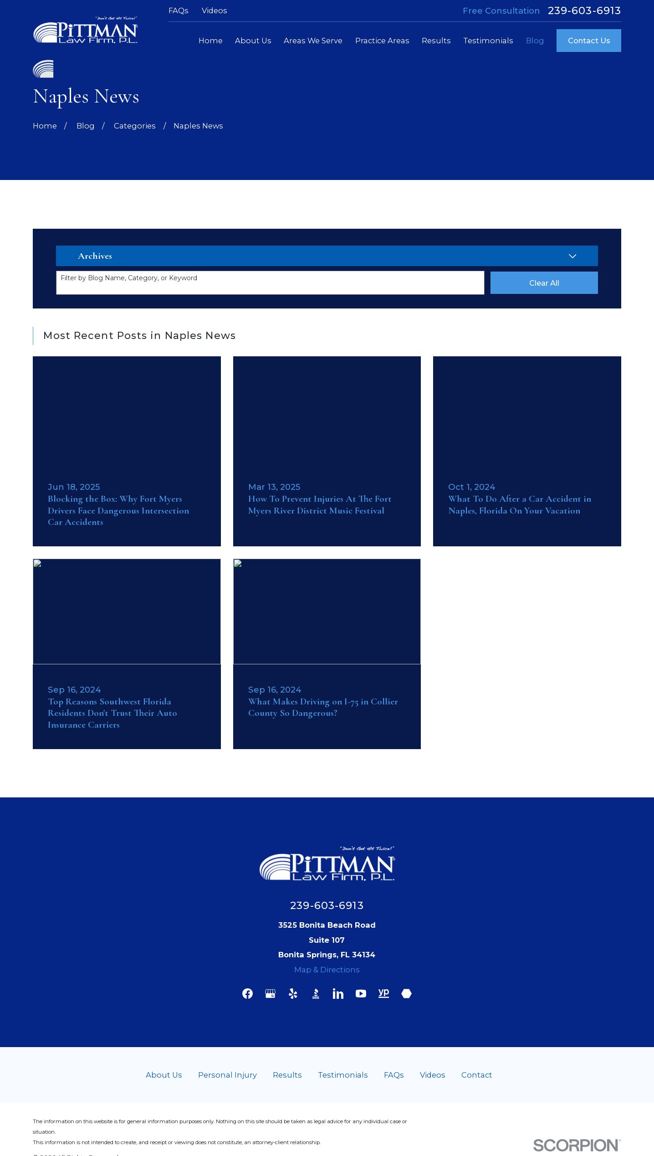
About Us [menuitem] (253, 40)
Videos (214, 10)
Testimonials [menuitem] (488, 40)
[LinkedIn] (338, 993)
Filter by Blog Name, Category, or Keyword (129, 278)
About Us (164, 1074)
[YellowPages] (383, 993)
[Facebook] (247, 993)
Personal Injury (227, 1074)
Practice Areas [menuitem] (382, 40)
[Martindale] (406, 993)
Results (287, 1074)
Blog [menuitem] (535, 40)
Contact (476, 1074)
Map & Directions (327, 969)
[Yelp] (293, 993)
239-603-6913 (585, 10)
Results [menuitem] (436, 40)
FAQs (179, 10)
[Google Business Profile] (270, 993)
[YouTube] (361, 993)
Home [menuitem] (211, 40)
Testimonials (343, 1074)
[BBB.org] (316, 993)
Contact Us (589, 40)
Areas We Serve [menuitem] (313, 40)
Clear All (544, 283)
